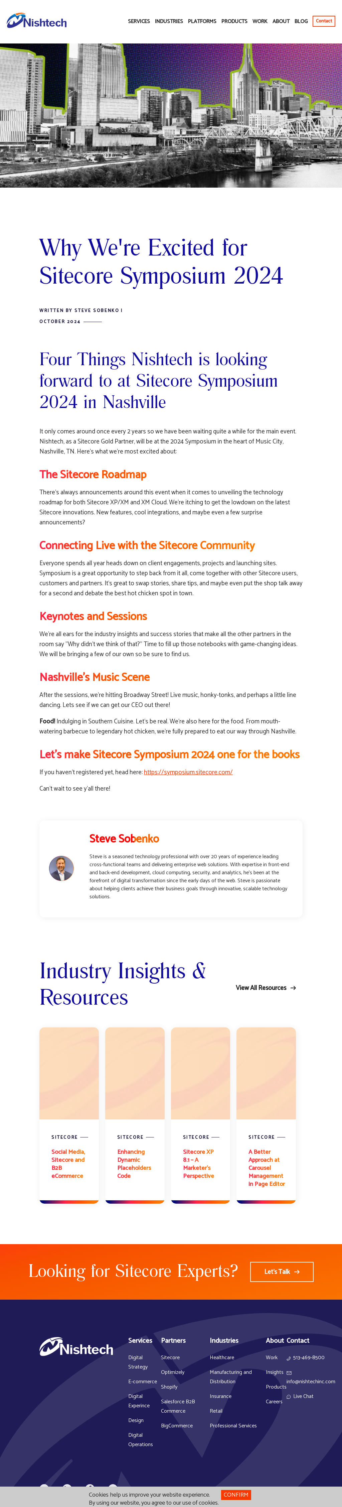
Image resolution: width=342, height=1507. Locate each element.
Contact (324, 21)
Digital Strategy (138, 1362)
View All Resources (261, 988)
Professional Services (233, 1425)
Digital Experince (139, 1401)
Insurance (220, 1396)
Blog (301, 21)
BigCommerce (177, 1425)
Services (139, 21)
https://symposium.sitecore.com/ (188, 772)
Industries (169, 21)
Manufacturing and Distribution (231, 1377)
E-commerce (142, 1381)
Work (260, 21)
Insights (275, 1372)
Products (234, 21)
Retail (216, 1411)
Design (136, 1420)
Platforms (202, 21)
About (281, 21)
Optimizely (172, 1372)
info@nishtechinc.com (311, 1381)
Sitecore (170, 1357)
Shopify (169, 1387)
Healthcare (222, 1357)
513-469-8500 (309, 1357)
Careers (274, 1401)
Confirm (236, 1495)
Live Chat (303, 1396)
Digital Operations (140, 1440)
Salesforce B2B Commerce (178, 1406)
